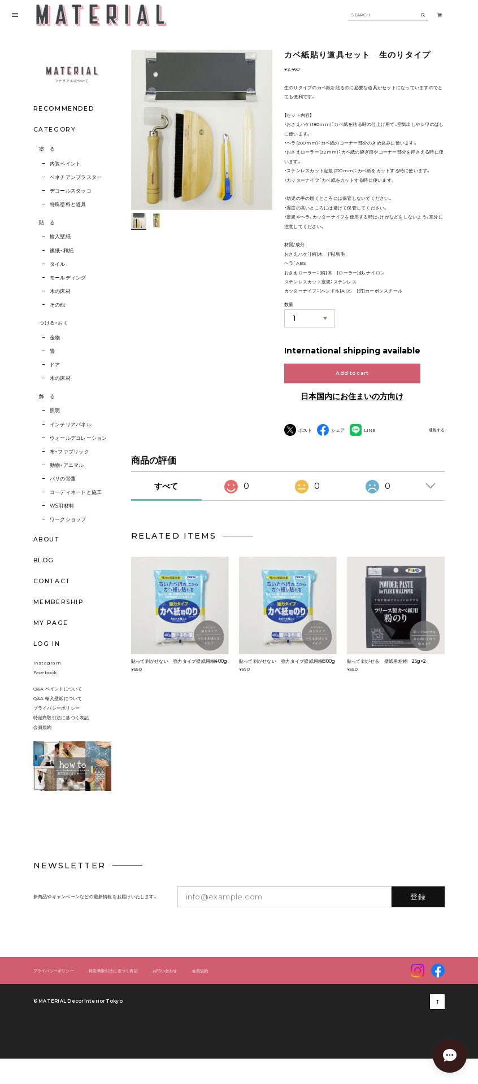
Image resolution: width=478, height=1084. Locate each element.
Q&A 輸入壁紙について (60, 709)
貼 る (47, 222)
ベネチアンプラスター (76, 177)
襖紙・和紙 (61, 250)
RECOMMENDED (63, 108)
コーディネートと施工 (76, 492)
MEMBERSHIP (58, 602)
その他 (58, 304)
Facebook (45, 683)
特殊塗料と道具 (68, 204)
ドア (55, 364)
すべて (166, 497)
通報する (437, 430)
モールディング (68, 277)
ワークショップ (68, 519)
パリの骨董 (63, 478)
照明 (55, 410)
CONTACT (52, 581)
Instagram (47, 673)
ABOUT (46, 539)
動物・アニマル (67, 465)
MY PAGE (50, 623)
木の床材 (60, 291)
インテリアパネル (71, 424)
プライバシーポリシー (56, 719)
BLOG (43, 560)
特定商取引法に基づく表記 (61, 728)
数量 (288, 304)
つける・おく (53, 323)
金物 (55, 337)
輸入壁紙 (60, 236)
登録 (418, 907)
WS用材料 (62, 505)
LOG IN (46, 644)
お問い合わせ (165, 982)
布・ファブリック (69, 451)
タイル (58, 264)
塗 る (47, 149)
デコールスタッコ (71, 190)
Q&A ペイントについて (62, 699)
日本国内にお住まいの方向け (352, 396)
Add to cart (352, 373)
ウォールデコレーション (78, 438)
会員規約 (42, 738)
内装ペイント (65, 163)
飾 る (47, 396)
